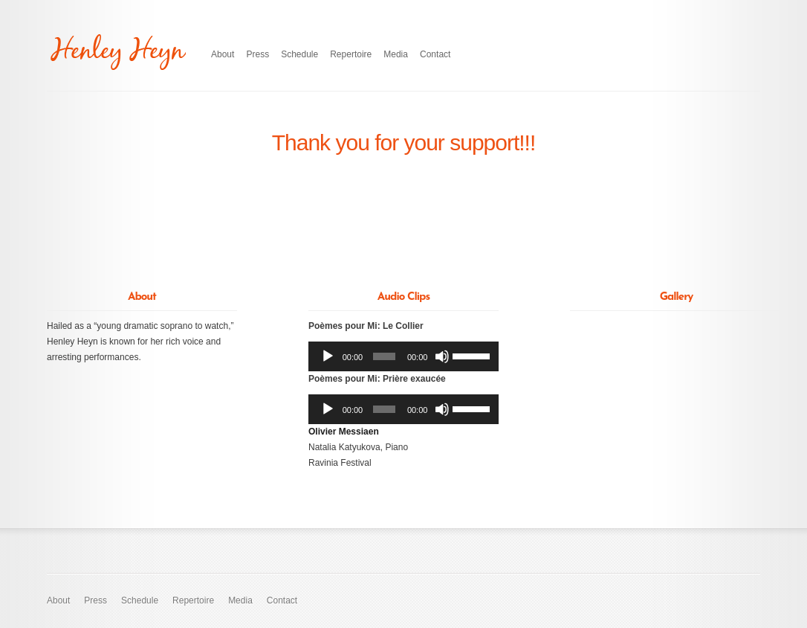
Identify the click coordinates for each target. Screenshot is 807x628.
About (222, 54)
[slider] (384, 356)
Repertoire (351, 54)
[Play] (327, 356)
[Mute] (442, 356)
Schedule (299, 54)
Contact (435, 54)
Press (257, 54)
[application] (403, 356)
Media (395, 54)
